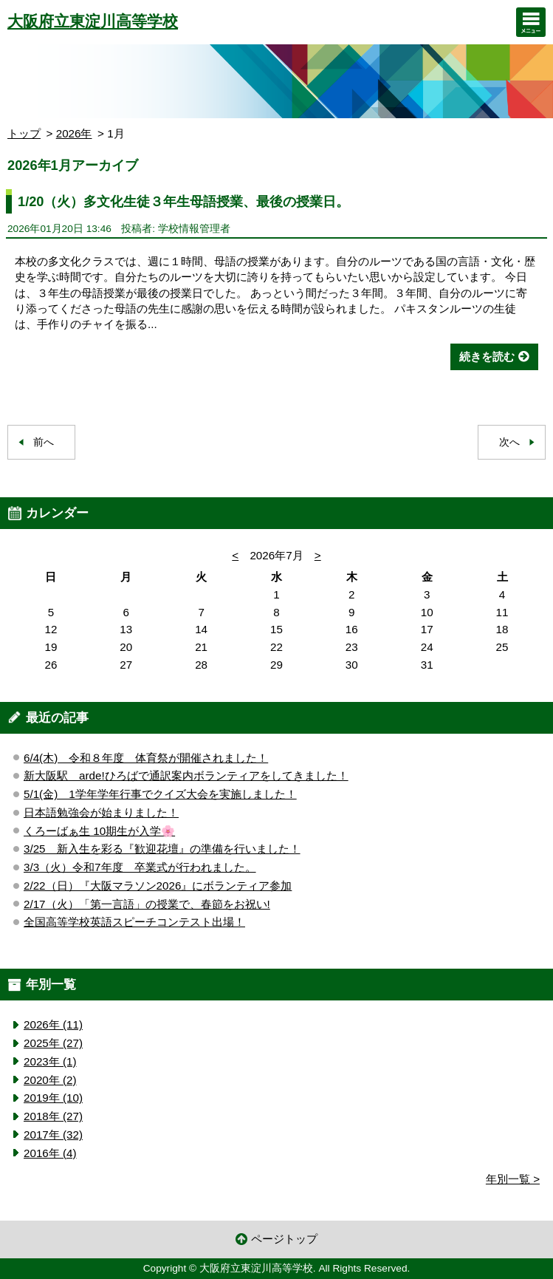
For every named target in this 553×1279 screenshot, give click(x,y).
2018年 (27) (53, 1116)
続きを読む (487, 356)
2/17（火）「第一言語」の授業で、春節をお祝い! (147, 904)
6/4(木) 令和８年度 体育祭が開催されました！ (146, 757)
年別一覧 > (513, 1179)
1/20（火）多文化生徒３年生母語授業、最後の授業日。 (184, 201)
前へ (43, 442)
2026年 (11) (53, 1024)
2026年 (74, 133)
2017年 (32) (53, 1134)
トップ (24, 133)
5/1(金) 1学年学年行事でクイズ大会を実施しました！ (160, 794)
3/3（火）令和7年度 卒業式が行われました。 (140, 867)
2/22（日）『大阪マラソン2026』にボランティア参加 (158, 885)
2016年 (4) (50, 1153)
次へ (509, 442)
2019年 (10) (53, 1097)
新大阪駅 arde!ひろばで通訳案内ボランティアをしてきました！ (186, 775)
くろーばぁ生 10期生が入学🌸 (99, 831)
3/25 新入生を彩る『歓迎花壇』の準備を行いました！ (162, 848)
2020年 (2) (50, 1080)
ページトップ (284, 1238)
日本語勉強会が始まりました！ (101, 812)
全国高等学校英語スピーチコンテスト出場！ (134, 921)
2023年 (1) (50, 1061)
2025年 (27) (53, 1043)
